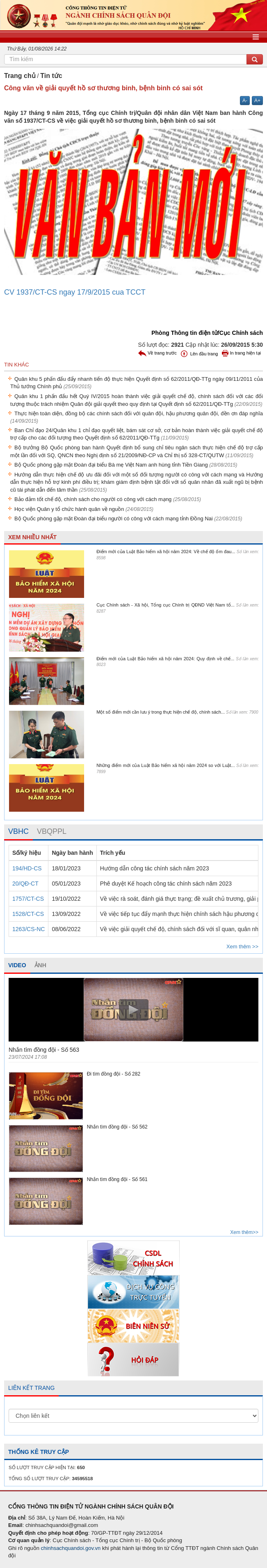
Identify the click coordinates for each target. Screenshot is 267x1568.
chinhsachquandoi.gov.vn (71, 1548)
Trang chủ (20, 75)
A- (244, 100)
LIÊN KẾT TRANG (31, 1388)
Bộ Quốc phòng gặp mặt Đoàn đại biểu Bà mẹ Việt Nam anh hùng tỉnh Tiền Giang (125, 465)
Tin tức (51, 75)
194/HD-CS (27, 868)
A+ (257, 100)
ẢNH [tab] (40, 965)
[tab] (18, 831)
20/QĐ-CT (25, 883)
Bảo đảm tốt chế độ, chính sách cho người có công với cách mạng (107, 499)
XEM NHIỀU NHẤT (32, 537)
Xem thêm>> (244, 1232)
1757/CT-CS (28, 898)
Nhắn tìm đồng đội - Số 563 (44, 1049)
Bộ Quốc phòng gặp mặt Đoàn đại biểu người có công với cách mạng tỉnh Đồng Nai (128, 518)
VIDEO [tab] (17, 965)
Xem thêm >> (242, 946)
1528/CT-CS (28, 914)
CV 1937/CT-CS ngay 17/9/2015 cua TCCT (75, 292)
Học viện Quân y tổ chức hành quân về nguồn (83, 509)
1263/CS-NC (28, 929)
